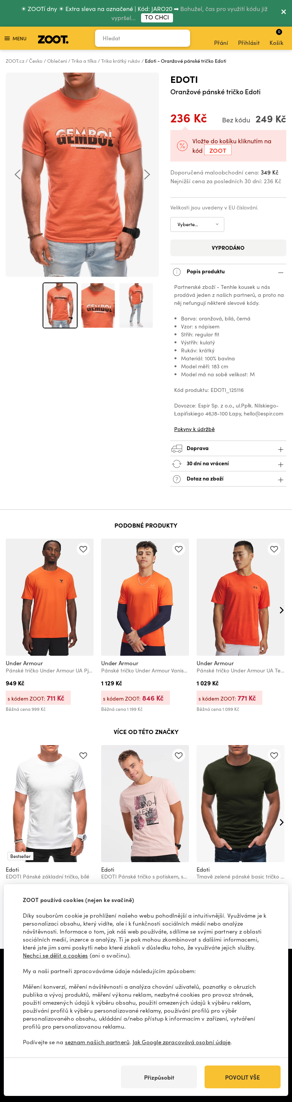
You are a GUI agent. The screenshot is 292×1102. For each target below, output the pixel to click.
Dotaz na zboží (228, 479)
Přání (221, 38)
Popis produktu (228, 272)
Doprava (228, 448)
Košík (276, 37)
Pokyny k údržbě (194, 429)
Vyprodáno (228, 247)
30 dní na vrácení (228, 464)
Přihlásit (249, 38)
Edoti (184, 79)
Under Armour (24, 663)
